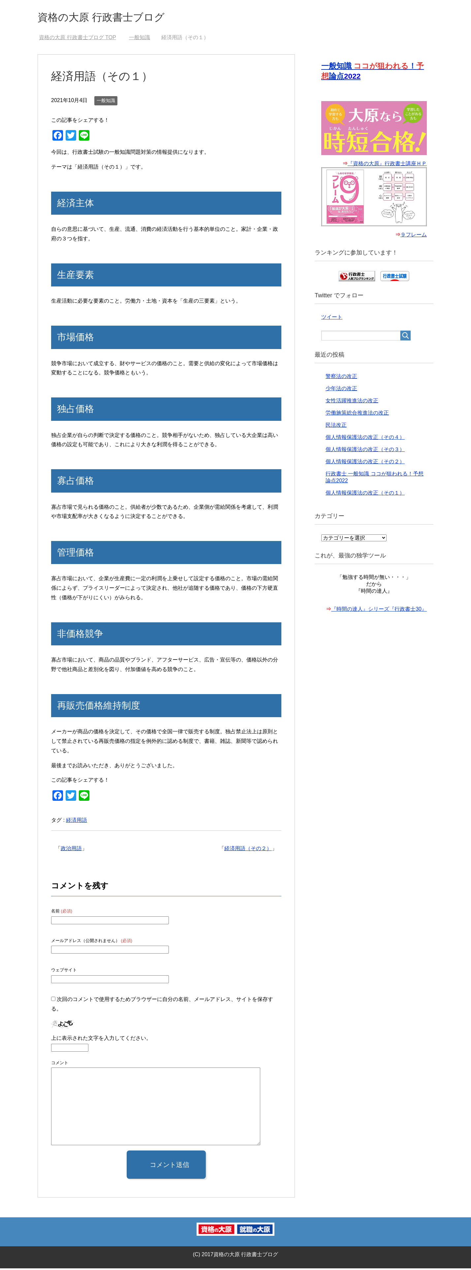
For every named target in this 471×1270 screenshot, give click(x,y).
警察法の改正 (341, 378)
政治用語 (71, 850)
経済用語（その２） (248, 850)
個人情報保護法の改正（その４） (365, 439)
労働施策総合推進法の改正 (357, 415)
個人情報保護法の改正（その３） (365, 451)
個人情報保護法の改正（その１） (365, 495)
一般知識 (106, 102)
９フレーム (413, 237)
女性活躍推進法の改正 (352, 403)
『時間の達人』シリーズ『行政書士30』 (379, 611)
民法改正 (336, 427)
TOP (77, 39)
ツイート (331, 319)
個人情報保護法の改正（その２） (365, 464)
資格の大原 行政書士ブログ (111, 17)
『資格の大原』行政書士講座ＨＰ (387, 166)
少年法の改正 (341, 390)
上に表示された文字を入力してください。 (101, 1039)
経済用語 (76, 821)
